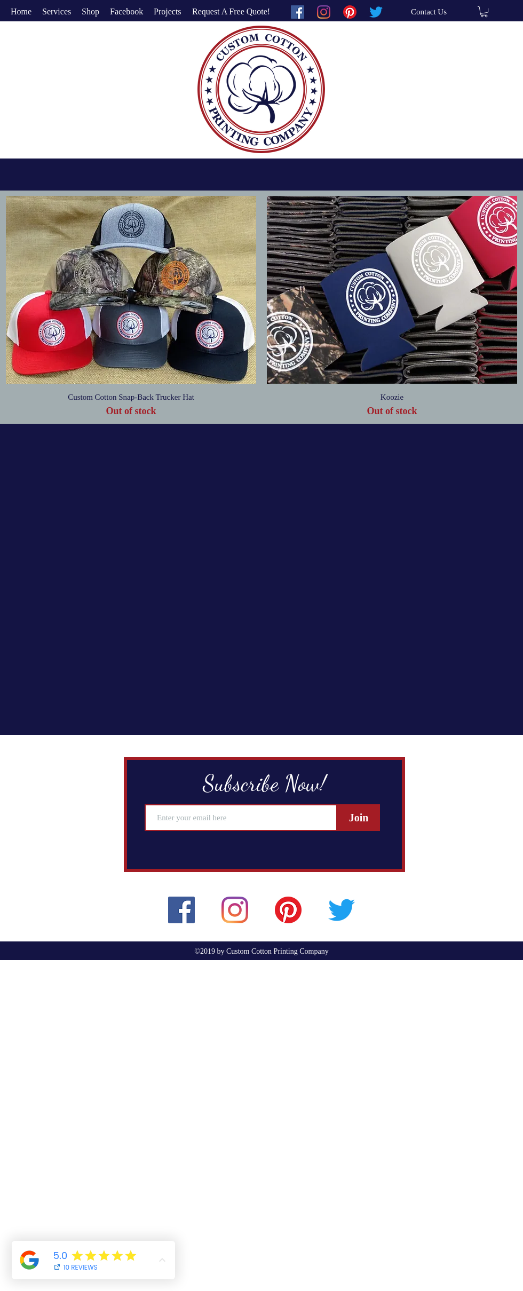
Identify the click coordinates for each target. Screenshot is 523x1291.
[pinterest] (349, 12)
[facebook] (297, 12)
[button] (484, 11)
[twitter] (376, 12)
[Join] (358, 817)
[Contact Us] (429, 12)
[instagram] (323, 12)
